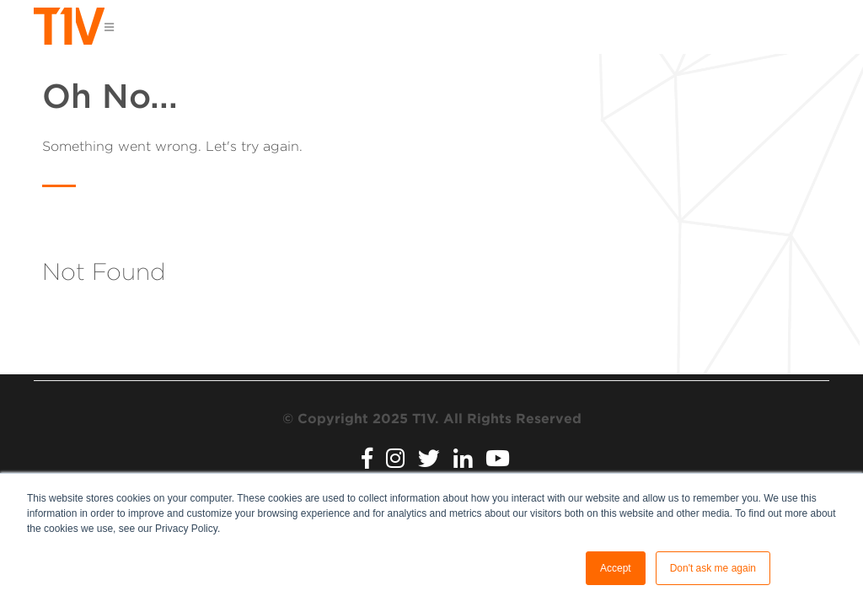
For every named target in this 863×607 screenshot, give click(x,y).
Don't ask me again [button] (713, 568)
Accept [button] (615, 568)
